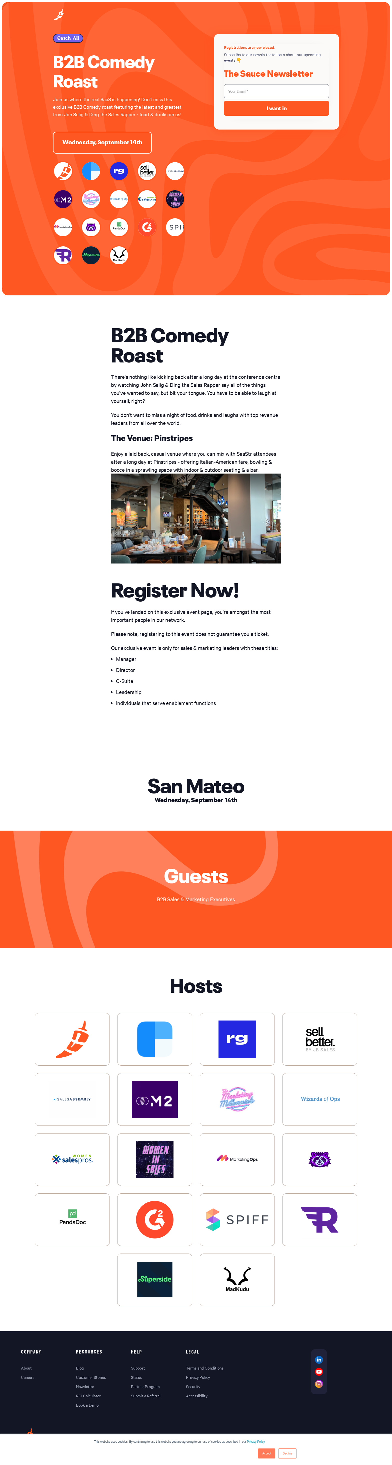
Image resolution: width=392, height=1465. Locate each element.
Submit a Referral (145, 1395)
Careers (27, 1377)
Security (193, 1386)
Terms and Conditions (205, 1368)
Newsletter (85, 1386)
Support (138, 1368)
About (26, 1368)
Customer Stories (91, 1377)
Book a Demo (87, 1405)
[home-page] (58, 15)
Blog (80, 1368)
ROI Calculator (88, 1395)
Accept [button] (266, 1453)
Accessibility (196, 1395)
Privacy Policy (256, 1441)
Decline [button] (287, 1453)
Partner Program (145, 1386)
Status (136, 1377)
